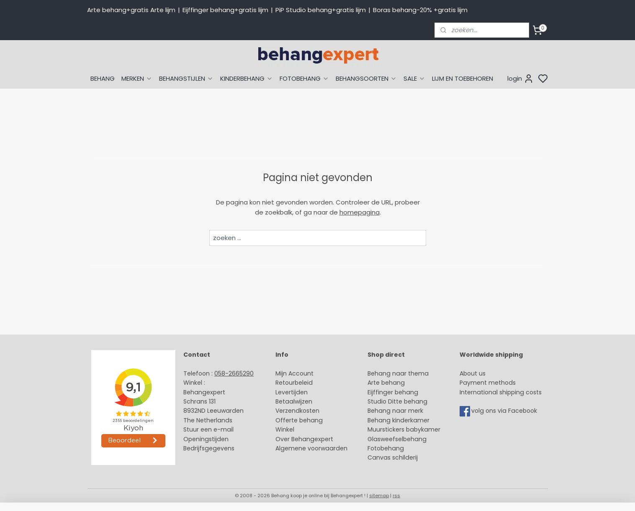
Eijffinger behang (393, 392)
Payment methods (488, 382)
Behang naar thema (398, 373)
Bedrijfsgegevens (208, 448)
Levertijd (287, 392)
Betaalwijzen (293, 401)
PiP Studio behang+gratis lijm (320, 9)
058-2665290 (234, 373)
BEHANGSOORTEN (366, 78)
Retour (285, 382)
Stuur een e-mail (209, 429)
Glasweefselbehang (397, 439)
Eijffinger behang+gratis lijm (225, 9)
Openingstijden (206, 439)
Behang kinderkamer (398, 420)
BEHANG (102, 78)
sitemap (379, 495)
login (520, 79)
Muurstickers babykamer (404, 429)
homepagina (359, 212)
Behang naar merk (395, 410)
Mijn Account (294, 373)
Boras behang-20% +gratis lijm (420, 9)
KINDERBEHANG (246, 78)
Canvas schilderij (393, 457)
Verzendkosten (297, 410)
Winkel (284, 429)
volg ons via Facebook (505, 411)
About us (473, 373)
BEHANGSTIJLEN (186, 78)
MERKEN (136, 78)
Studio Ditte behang (397, 401)
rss (396, 495)
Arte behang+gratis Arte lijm (131, 9)
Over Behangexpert (304, 439)
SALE (414, 78)
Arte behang (386, 382)
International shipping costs (501, 392)
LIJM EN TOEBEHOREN (462, 78)
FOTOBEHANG (304, 78)
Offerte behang (299, 420)
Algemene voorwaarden (311, 448)
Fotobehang (386, 448)
